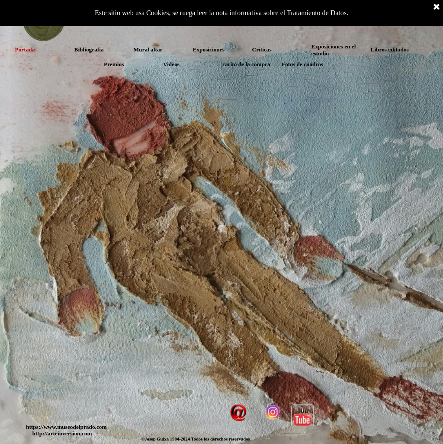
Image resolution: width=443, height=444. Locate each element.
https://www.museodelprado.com (66, 427)
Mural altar (148, 49)
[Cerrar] (436, 7)
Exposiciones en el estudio (333, 50)
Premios (114, 64)
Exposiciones (209, 49)
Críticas (262, 49)
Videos (171, 64)
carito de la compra (246, 64)
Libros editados (390, 49)
